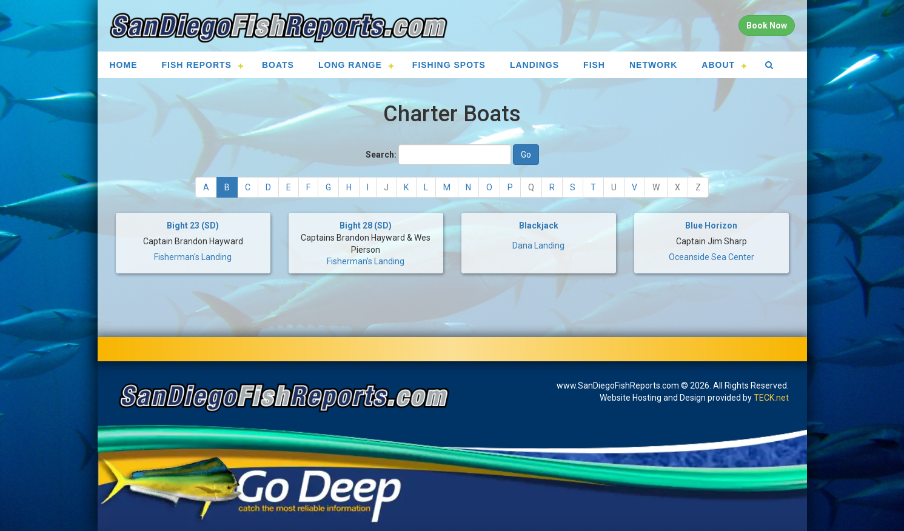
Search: (381, 154)
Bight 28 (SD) (366, 225)
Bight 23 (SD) (193, 225)
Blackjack (538, 225)
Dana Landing (538, 245)
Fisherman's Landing (193, 257)
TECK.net (771, 397)
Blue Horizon (711, 225)
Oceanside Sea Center (711, 257)
